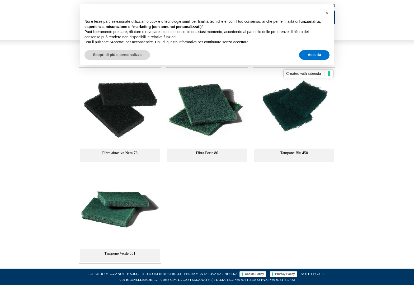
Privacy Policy (285, 273)
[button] (327, 12)
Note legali (312, 274)
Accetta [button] (314, 55)
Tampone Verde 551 (119, 253)
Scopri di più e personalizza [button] (117, 55)
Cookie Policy (254, 273)
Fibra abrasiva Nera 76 (120, 153)
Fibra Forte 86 (207, 153)
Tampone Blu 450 (294, 153)
